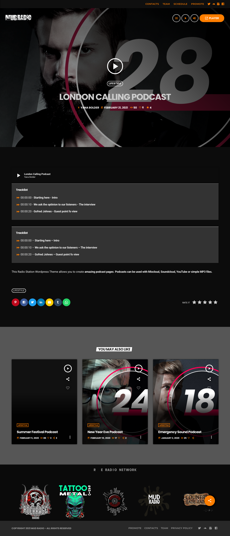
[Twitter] (209, 4)
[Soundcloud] (213, 4)
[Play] (185, 18)
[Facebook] (223, 4)
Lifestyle (115, 83)
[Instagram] (218, 4)
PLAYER (212, 18)
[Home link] (18, 18)
